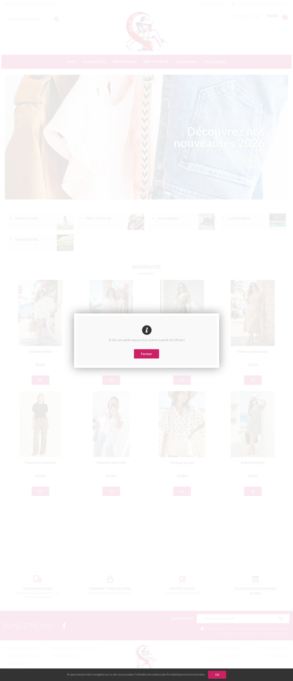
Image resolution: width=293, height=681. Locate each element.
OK (217, 674)
